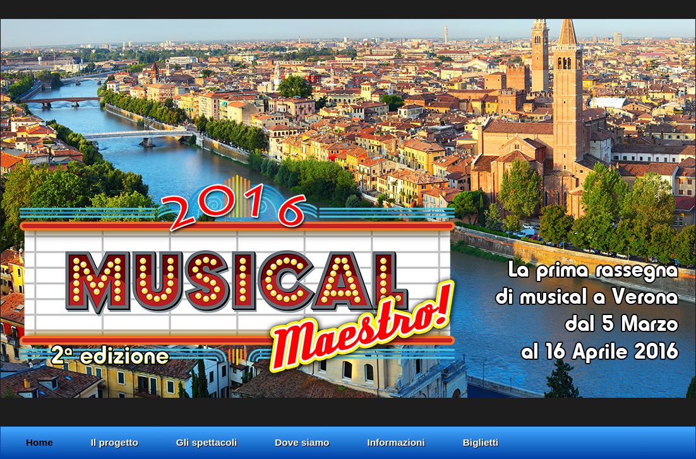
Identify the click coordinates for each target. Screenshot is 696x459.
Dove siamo (302, 442)
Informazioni (395, 442)
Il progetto (114, 442)
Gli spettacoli (206, 442)
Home (39, 442)
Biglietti (480, 442)
